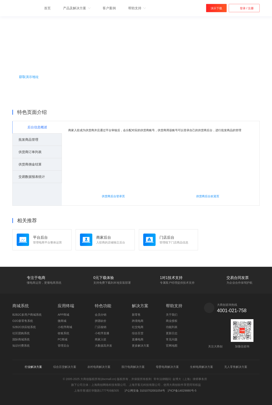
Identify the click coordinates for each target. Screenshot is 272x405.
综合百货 (137, 333)
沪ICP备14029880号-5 (182, 390)
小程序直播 (102, 333)
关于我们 (171, 314)
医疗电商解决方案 (133, 366)
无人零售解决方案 (235, 366)
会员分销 (100, 314)
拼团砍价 (100, 320)
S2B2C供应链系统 (24, 327)
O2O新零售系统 (22, 320)
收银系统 (63, 333)
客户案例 (109, 8)
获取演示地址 (29, 77)
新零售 (136, 314)
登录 (243, 8)
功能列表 (171, 327)
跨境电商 (137, 320)
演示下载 (216, 8)
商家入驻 (100, 339)
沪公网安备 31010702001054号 (144, 390)
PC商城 (62, 339)
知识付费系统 (21, 345)
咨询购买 (34, 87)
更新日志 (171, 333)
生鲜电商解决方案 (201, 366)
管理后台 (63, 345)
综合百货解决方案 (64, 366)
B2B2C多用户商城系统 (27, 314)
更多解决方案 (140, 345)
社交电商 (137, 327)
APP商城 (63, 314)
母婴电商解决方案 (167, 366)
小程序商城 (65, 327)
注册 (250, 8)
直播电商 (137, 339)
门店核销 (100, 327)
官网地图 (171, 345)
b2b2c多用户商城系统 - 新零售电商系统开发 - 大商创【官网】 (23, 8)
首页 (47, 8)
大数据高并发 (103, 345)
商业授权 (171, 320)
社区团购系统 (21, 333)
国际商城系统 (21, 339)
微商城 (62, 320)
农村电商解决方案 (98, 366)
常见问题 (171, 339)
